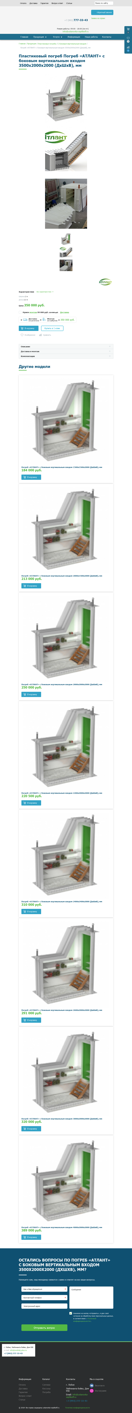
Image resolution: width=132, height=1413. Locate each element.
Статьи (69, 3)
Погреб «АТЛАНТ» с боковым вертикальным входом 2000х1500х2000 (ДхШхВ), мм (61, 576)
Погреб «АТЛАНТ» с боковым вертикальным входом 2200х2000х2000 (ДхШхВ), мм (61, 793)
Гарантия (44, 3)
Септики (46, 1384)
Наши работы (91, 36)
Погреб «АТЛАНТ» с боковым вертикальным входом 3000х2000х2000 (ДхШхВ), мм (61, 1118)
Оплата (23, 3)
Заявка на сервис (98, 18)
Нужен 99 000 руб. (40, 312)
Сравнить (47, 335)
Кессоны (46, 1388)
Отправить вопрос (44, 1327)
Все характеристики (44, 292)
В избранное (30, 335)
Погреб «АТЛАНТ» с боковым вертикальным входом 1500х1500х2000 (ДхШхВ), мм (61, 467)
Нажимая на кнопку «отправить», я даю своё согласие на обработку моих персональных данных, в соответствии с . (93, 1317)
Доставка (33, 3)
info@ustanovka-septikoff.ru (76, 31)
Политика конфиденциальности (77, 1408)
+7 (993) (76, 19)
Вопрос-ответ (57, 3)
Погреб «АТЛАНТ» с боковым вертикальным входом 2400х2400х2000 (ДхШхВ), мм (61, 901)
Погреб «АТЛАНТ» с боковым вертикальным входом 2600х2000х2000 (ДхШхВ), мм (61, 1010)
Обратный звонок (104, 12)
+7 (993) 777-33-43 (13, 1353)
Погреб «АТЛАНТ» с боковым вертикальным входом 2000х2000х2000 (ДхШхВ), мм (61, 684)
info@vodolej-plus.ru (18, 1350)
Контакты (106, 36)
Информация (74, 36)
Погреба (46, 1392)
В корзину (29, 328)
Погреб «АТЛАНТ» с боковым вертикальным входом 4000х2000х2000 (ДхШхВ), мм (61, 1227)
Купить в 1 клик (52, 328)
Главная (24, 36)
